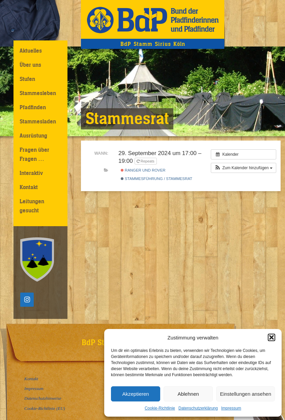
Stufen (27, 79)
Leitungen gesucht (32, 206)
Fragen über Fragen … (34, 154)
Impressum (231, 408)
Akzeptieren (135, 394)
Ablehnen (188, 394)
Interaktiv (31, 173)
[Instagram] (27, 300)
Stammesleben (38, 93)
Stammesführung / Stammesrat (156, 179)
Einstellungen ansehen (245, 394)
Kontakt (29, 187)
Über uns (30, 64)
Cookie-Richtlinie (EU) (44, 408)
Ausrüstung (33, 135)
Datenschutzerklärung (198, 408)
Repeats (146, 161)
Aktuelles (31, 50)
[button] (271, 337)
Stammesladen (38, 121)
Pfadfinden (33, 107)
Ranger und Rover (143, 170)
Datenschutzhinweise (42, 398)
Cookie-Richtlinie (160, 408)
